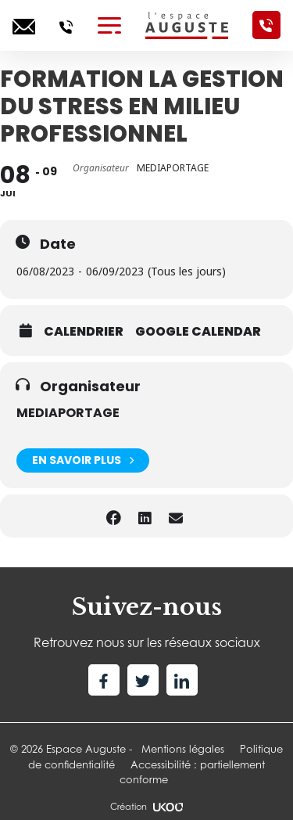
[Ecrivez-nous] (24, 25)
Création (146, 806)
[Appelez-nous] (66, 25)
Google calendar (198, 332)
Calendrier (83, 332)
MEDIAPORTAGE (68, 413)
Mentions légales (182, 749)
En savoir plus (83, 460)
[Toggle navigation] (109, 25)
